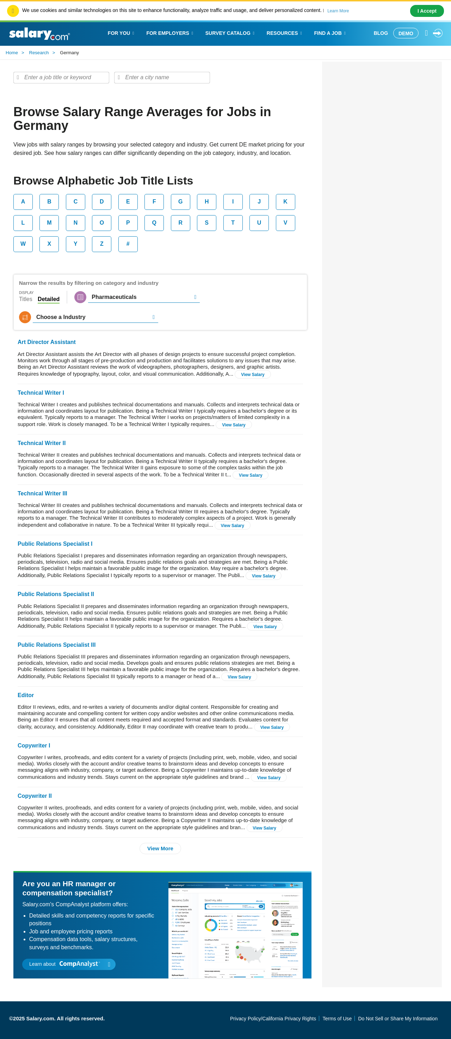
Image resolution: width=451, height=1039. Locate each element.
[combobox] (61, 77)
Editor (26, 695)
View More (160, 848)
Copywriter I (34, 746)
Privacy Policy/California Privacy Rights (273, 1018)
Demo (406, 33)
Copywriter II (35, 796)
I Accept (427, 11)
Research (39, 52)
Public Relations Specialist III (56, 645)
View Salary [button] (253, 374)
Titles (25, 299)
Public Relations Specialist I (55, 544)
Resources (285, 33)
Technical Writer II (42, 443)
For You (122, 33)
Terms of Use (337, 1018)
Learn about (69, 964)
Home (12, 52)
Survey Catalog (230, 33)
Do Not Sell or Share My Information (398, 1018)
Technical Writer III (42, 493)
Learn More (338, 10)
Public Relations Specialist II (56, 594)
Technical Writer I (41, 393)
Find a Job (330, 33)
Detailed (49, 299)
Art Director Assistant (47, 342)
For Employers (170, 33)
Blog (381, 33)
